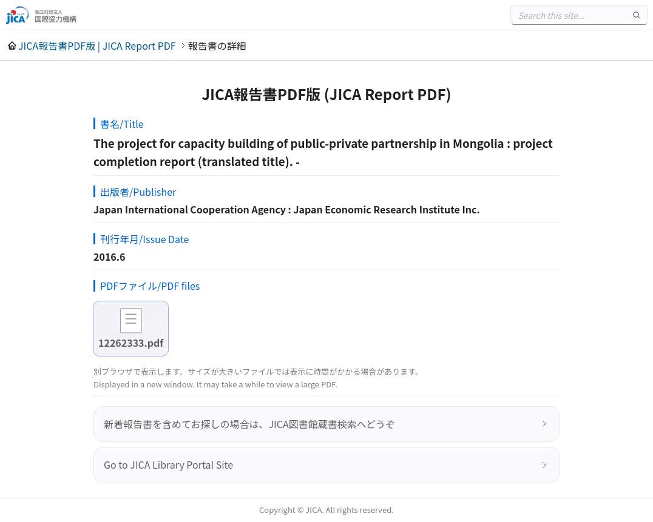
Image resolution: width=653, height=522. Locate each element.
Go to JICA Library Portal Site (168, 464)
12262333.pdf (130, 342)
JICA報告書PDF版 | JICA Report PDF (97, 45)
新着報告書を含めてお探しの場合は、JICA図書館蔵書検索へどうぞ (249, 424)
